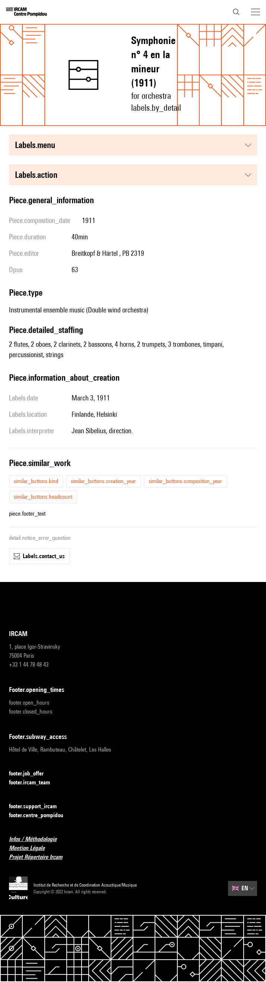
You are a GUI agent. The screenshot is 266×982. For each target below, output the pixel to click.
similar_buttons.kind (36, 481)
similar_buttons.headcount (43, 496)
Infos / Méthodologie (37, 839)
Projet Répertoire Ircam (40, 857)
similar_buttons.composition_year (185, 481)
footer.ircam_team (34, 783)
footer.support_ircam (37, 807)
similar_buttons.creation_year (103, 481)
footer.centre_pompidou (40, 815)
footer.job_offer (31, 774)
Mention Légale (31, 848)
